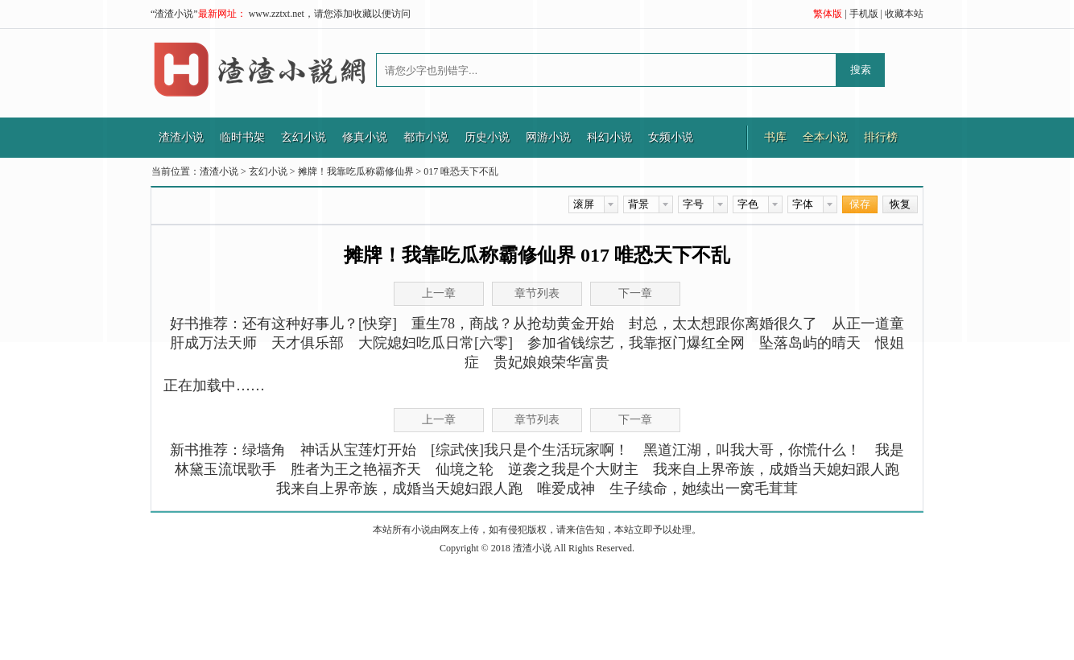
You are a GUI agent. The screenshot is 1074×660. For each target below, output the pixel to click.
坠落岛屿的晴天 (810, 343)
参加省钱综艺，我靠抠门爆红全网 (636, 343)
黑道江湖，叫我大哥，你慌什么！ (752, 450)
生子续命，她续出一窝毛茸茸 (703, 489)
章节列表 (537, 420)
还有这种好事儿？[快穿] (319, 324)
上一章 (439, 420)
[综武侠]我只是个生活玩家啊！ (530, 450)
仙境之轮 (465, 469)
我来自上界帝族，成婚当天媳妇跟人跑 (776, 469)
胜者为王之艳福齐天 (356, 469)
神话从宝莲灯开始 (358, 450)
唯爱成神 (566, 489)
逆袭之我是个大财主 (573, 469)
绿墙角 (264, 450)
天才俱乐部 (307, 343)
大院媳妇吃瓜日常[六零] (435, 343)
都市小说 (425, 137)
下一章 (635, 420)
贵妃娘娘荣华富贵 (551, 362)
